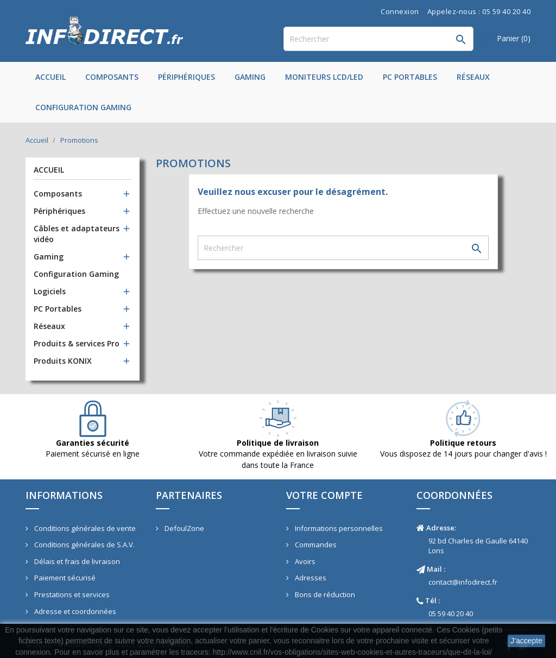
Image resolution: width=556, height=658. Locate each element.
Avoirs (304, 561)
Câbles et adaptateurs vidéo (76, 233)
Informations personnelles (338, 528)
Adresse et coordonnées (74, 611)
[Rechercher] (378, 39)
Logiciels (50, 291)
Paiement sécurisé (64, 578)
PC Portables (410, 77)
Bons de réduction (324, 594)
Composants (111, 77)
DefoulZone (183, 528)
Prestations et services (71, 594)
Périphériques (186, 77)
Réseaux (473, 77)
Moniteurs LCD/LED (324, 77)
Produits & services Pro (76, 343)
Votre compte (324, 495)
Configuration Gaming (83, 107)
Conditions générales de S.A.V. (84, 544)
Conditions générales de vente (84, 528)
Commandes (315, 544)
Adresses (309, 578)
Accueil (50, 77)
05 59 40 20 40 (450, 613)
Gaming (250, 77)
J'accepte (526, 640)
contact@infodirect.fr (462, 582)
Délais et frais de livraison (76, 561)
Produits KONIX (63, 361)
